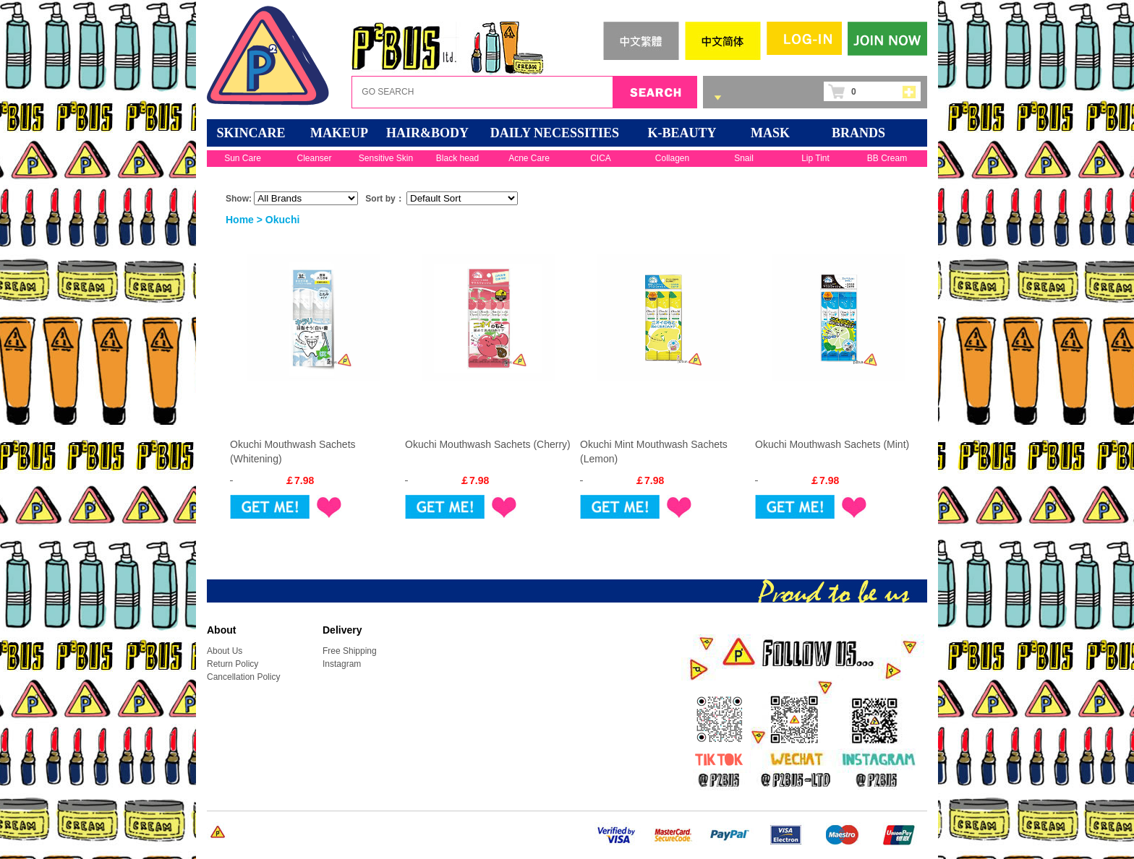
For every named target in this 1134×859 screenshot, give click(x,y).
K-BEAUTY (681, 133)
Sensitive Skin (386, 158)
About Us (224, 651)
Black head (457, 158)
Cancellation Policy (243, 677)
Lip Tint (815, 158)
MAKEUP (339, 133)
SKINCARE (250, 133)
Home (240, 219)
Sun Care (242, 158)
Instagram (342, 664)
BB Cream (887, 158)
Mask (770, 133)
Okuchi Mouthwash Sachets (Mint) (832, 444)
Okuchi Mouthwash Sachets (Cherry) (488, 444)
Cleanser (314, 158)
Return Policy (232, 664)
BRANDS (858, 133)
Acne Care (529, 158)
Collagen (672, 158)
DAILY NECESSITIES (554, 133)
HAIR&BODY (427, 133)
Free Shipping (350, 651)
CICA (600, 158)
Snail (744, 158)
